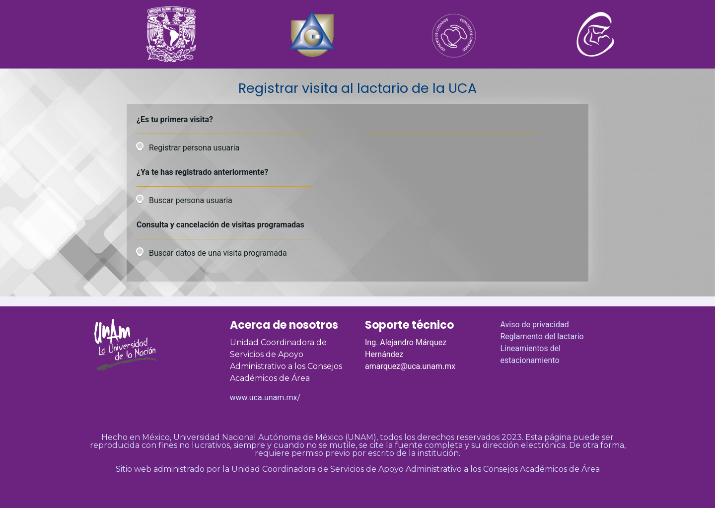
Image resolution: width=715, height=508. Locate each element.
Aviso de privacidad (534, 324)
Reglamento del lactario (542, 336)
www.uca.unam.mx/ (265, 397)
